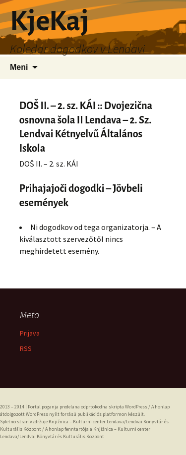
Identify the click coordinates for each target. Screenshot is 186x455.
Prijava (30, 333)
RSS (26, 348)
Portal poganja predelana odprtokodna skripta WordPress (87, 406)
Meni (19, 67)
